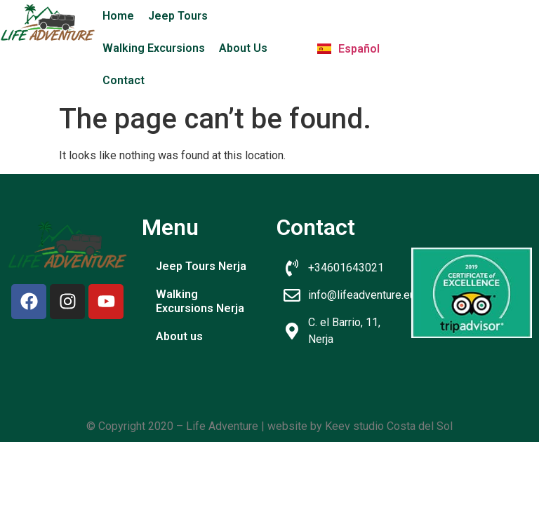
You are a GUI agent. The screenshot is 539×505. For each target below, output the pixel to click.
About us (179, 336)
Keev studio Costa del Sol (389, 426)
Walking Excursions (153, 48)
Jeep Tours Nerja (201, 266)
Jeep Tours (178, 15)
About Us (243, 48)
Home (118, 15)
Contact (123, 80)
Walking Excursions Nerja (200, 301)
